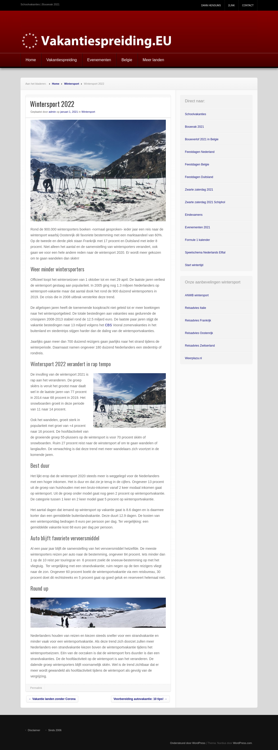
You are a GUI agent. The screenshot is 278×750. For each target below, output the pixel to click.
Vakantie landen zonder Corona (52, 699)
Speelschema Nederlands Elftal (205, 252)
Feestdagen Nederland (199, 152)
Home (31, 60)
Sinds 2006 (54, 730)
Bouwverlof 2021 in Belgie (202, 139)
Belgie (126, 60)
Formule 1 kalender (197, 240)
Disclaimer (34, 730)
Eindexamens (194, 214)
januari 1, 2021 (69, 111)
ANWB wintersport (197, 295)
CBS (108, 325)
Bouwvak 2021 (194, 126)
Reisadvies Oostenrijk (199, 333)
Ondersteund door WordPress (187, 743)
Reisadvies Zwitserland (200, 345)
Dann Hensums (211, 5)
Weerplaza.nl (193, 358)
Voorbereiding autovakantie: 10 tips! (140, 699)
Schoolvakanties (195, 114)
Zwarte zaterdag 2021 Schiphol (205, 202)
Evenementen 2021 (197, 227)
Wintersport (71, 83)
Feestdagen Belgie (197, 164)
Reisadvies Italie (195, 308)
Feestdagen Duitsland (199, 177)
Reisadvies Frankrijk (198, 320)
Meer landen (153, 60)
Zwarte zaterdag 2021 (199, 189)
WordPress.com (242, 743)
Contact (248, 5)
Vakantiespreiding (61, 60)
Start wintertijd (194, 265)
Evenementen (99, 60)
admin (52, 111)
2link (231, 5)
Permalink (36, 687)
